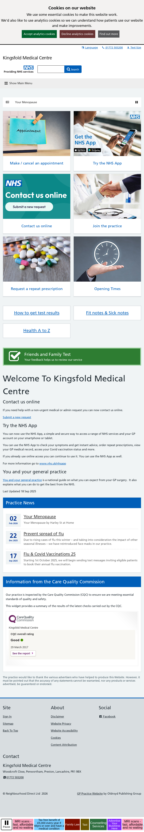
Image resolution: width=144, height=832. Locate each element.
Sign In (7, 716)
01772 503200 (112, 47)
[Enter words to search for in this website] (51, 69)
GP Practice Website (90, 793)
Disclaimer (57, 716)
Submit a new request (17, 417)
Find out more (109, 34)
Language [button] (89, 47)
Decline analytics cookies (77, 34)
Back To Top (10, 730)
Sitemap (8, 723)
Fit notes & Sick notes (107, 312)
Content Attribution (64, 744)
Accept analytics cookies (39, 34)
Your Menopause (26, 102)
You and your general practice (22, 480)
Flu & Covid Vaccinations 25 (50, 554)
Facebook (107, 716)
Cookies (56, 738)
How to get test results (36, 312)
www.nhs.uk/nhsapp (52, 463)
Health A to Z (36, 330)
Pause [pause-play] (6, 826)
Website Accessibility (64, 730)
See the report (21, 653)
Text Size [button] (133, 47)
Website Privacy (61, 723)
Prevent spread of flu (44, 533)
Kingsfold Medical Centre (27, 58)
